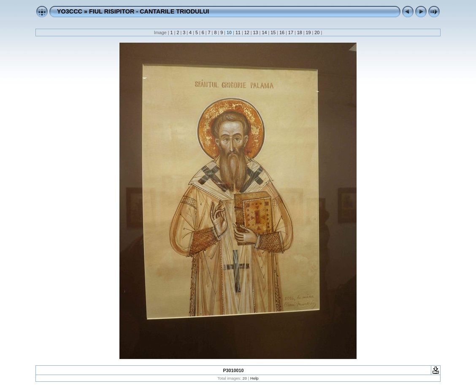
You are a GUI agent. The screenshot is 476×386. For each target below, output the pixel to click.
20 (317, 32)
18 (299, 32)
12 (247, 32)
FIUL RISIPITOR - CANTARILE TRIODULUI (149, 11)
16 (282, 32)
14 (264, 32)
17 (291, 32)
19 (308, 32)
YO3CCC (69, 11)
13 (256, 32)
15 (273, 32)
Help (254, 378)
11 (238, 32)
